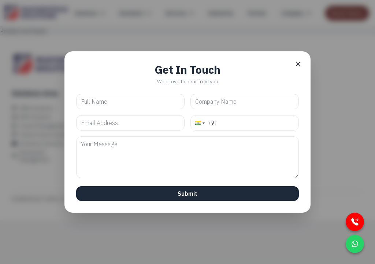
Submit (187, 193)
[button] (199, 123)
